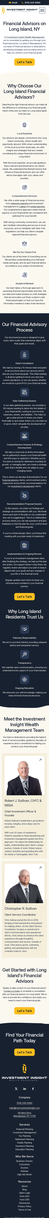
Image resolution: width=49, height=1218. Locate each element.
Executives (24, 1164)
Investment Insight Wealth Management (25, 37)
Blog (24, 1189)
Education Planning (24, 1149)
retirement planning (19, 203)
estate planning (37, 206)
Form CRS (24, 1199)
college (22, 206)
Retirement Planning (24, 1139)
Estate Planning (24, 1142)
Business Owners (24, 1161)
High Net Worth (24, 1174)
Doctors (24, 1167)
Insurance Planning (25, 1146)
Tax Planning (24, 1136)
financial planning (10, 480)
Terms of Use (24, 1209)
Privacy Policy (24, 1206)
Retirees (24, 1171)
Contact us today (12, 991)
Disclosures (24, 1203)
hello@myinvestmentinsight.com (24, 1108)
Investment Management (24, 1132)
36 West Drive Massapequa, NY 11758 (24, 1114)
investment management (22, 486)
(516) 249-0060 (30, 2)
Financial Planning (24, 1129)
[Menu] (42, 10)
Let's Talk (24, 62)
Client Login (24, 1193)
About (24, 1186)
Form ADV (24, 1196)
